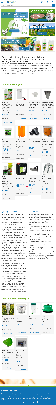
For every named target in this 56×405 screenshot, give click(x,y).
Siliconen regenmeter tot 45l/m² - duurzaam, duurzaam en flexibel (8, 321)
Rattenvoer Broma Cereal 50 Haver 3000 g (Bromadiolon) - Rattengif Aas (8, 144)
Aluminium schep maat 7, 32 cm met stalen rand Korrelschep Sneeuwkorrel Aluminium (47, 182)
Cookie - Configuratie (21, 402)
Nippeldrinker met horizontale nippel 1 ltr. (34, 320)
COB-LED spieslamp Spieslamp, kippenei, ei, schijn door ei (34, 180)
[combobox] (28, 5)
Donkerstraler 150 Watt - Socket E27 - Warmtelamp (34, 105)
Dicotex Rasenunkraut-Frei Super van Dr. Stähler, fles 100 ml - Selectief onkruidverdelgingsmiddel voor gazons (8, 183)
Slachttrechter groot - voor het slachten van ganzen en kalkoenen (48, 105)
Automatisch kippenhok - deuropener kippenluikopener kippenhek (20, 356)
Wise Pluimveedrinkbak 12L (47, 320)
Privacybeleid (33, 402)
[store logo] (11, 2)
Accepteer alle (7, 402)
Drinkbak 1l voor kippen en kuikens (20, 104)
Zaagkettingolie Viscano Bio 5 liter (20, 179)
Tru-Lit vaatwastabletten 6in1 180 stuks (20, 320)
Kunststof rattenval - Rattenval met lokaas (34, 142)
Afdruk (6, 399)
